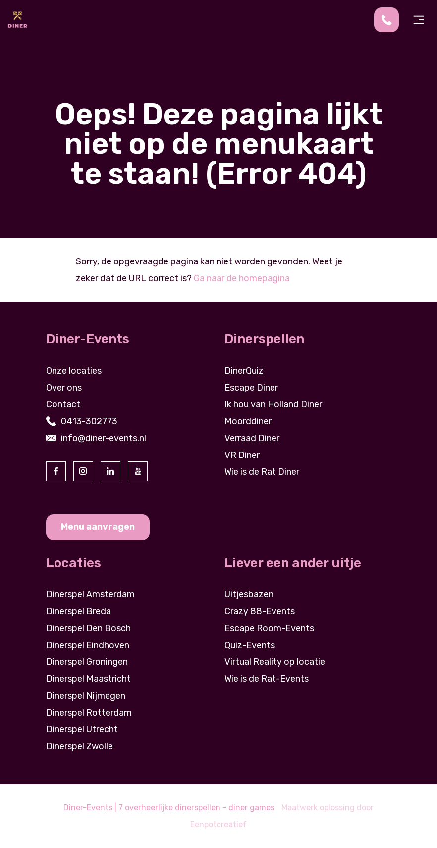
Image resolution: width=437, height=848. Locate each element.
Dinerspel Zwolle (79, 746)
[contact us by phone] (390, 19)
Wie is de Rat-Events (266, 678)
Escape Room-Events (269, 628)
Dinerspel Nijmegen (85, 695)
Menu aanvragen (98, 527)
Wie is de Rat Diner (261, 471)
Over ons (64, 387)
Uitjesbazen (248, 594)
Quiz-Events (249, 645)
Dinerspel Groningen (87, 661)
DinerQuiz (244, 370)
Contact (63, 404)
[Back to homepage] (17, 19)
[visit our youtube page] (138, 471)
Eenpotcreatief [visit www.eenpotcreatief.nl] (218, 824)
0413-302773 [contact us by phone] (89, 421)
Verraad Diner (251, 438)
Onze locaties (74, 370)
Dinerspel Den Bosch (88, 628)
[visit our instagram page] (83, 471)
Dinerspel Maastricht (88, 678)
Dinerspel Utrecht (82, 729)
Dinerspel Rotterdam (89, 712)
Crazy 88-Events (259, 611)
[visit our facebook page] (56, 471)
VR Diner (242, 455)
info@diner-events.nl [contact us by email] (103, 438)
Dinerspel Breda (78, 611)
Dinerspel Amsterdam (90, 594)
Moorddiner (248, 421)
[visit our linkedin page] (110, 471)
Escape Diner (251, 387)
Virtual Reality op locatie (274, 661)
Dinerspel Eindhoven (87, 645)
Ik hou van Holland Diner (273, 404)
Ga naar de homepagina (242, 278)
